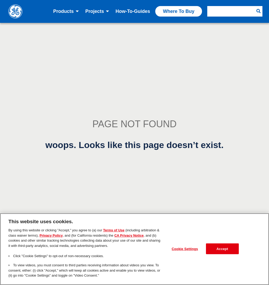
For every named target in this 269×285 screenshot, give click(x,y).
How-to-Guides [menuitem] (133, 11)
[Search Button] (258, 11)
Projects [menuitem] (94, 11)
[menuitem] (234, 11)
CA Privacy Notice (129, 235)
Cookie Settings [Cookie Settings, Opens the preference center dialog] (185, 249)
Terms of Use (113, 230)
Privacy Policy (51, 235)
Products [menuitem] (63, 11)
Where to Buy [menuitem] (178, 11)
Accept (222, 249)
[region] (134, 249)
